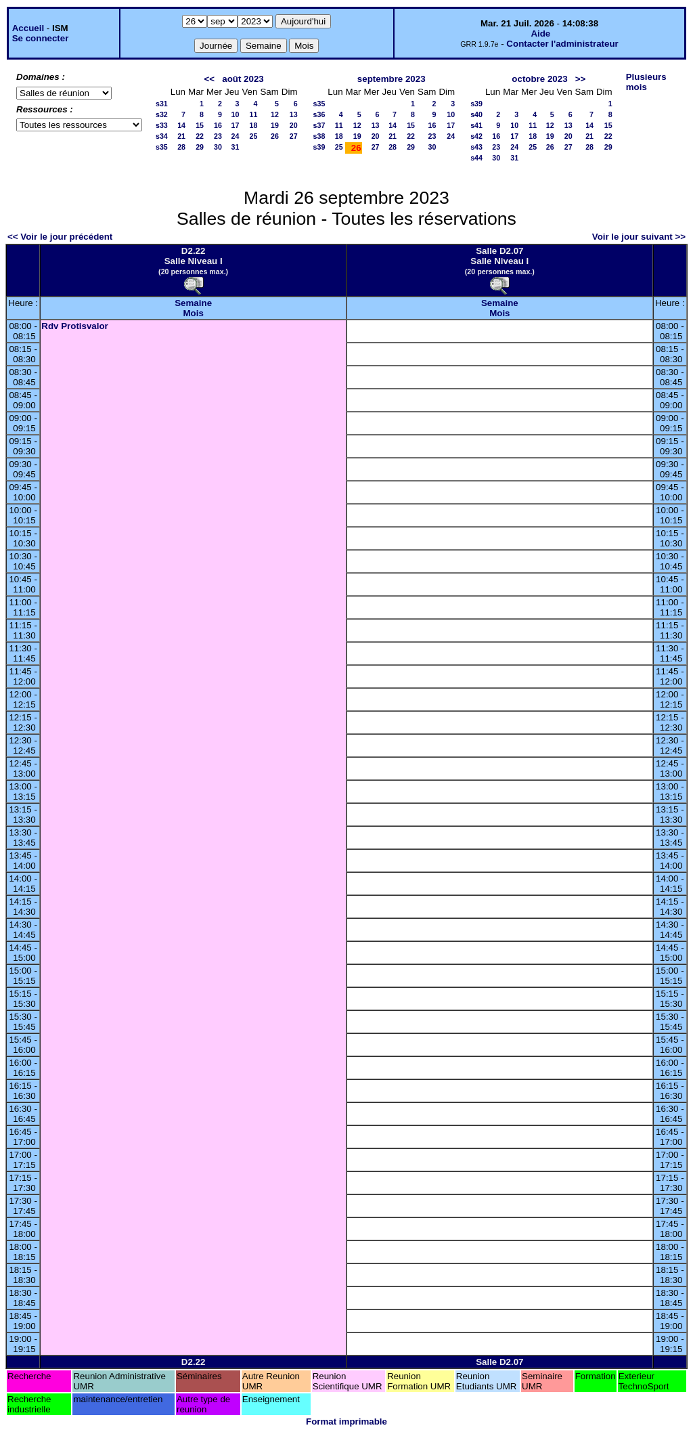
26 (275, 136)
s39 (319, 147)
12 (275, 114)
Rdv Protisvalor (74, 326)
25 (254, 136)
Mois (193, 313)
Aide (540, 33)
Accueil (28, 28)
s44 (476, 158)
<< (209, 79)
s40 (476, 114)
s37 (319, 125)
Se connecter (40, 38)
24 (235, 136)
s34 (162, 136)
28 (181, 147)
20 (294, 125)
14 (181, 125)
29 (200, 147)
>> (580, 79)
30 (218, 147)
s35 (162, 147)
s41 (476, 125)
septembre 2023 (391, 79)
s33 (162, 125)
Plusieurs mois (646, 82)
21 (181, 136)
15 (200, 125)
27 (294, 136)
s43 (476, 147)
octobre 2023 (539, 79)
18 (254, 125)
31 (235, 147)
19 (275, 125)
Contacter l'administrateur (562, 44)
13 (294, 114)
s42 (476, 136)
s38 (319, 136)
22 (200, 136)
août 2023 (243, 79)
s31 (162, 104)
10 (235, 114)
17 (235, 125)
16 (218, 125)
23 (218, 136)
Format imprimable (346, 1421)
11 (254, 114)
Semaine (193, 303)
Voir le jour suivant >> (639, 237)
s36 (319, 114)
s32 (162, 114)
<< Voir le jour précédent (59, 237)
